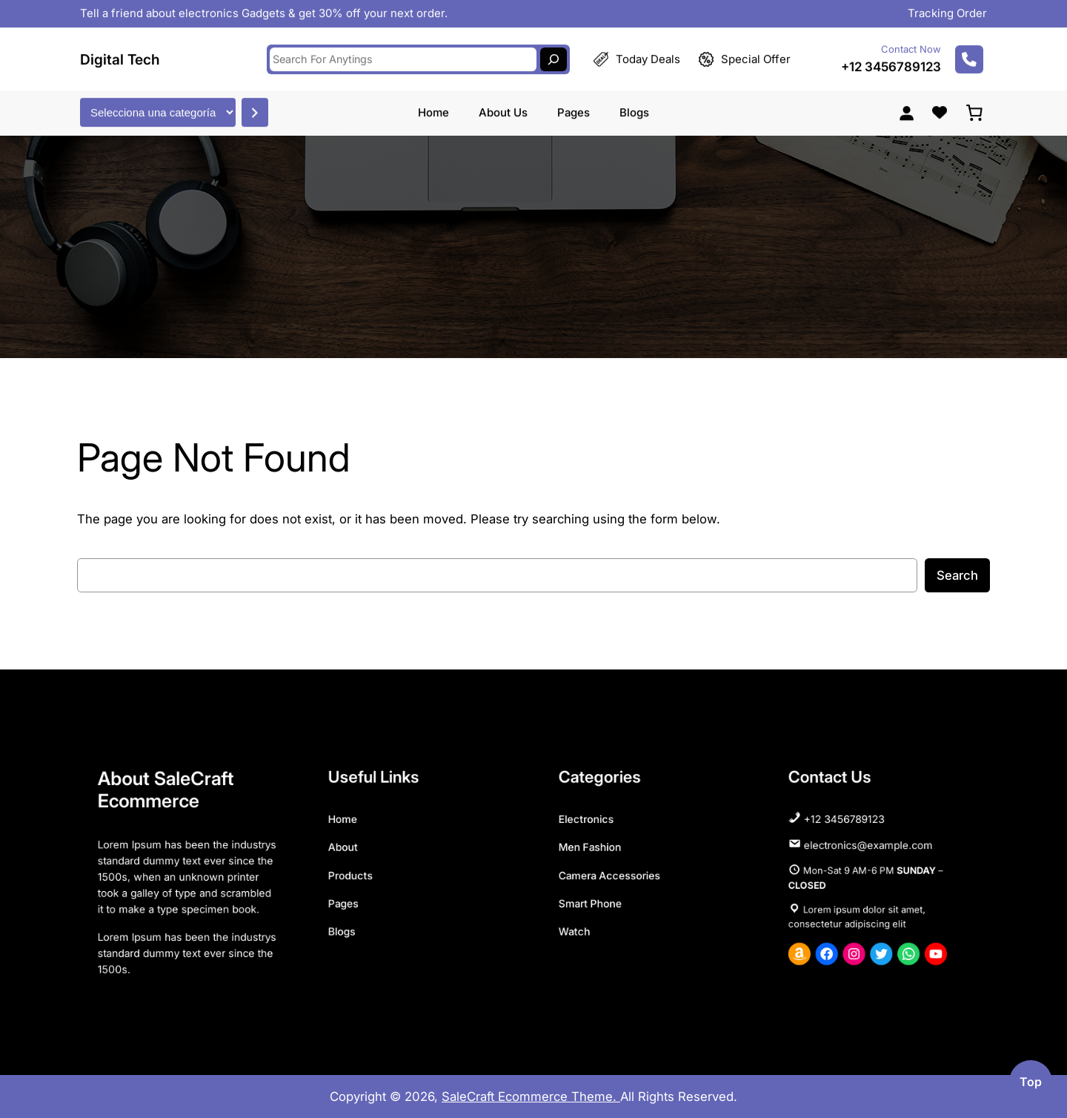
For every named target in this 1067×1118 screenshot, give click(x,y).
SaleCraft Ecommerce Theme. (531, 1096)
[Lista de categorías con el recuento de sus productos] (158, 105)
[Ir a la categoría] (255, 105)
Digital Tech (120, 53)
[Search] (553, 52)
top (1031, 1081)
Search (957, 575)
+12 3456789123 (891, 60)
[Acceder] (906, 106)
